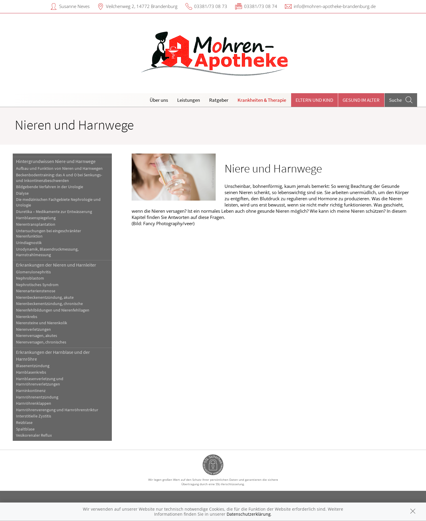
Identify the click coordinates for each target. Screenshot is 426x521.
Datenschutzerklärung (249, 514)
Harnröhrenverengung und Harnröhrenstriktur (57, 409)
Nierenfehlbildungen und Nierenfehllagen (52, 310)
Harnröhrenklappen (33, 403)
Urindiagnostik (29, 242)
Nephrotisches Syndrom (37, 284)
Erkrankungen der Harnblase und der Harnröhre (53, 355)
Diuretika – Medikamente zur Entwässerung (54, 211)
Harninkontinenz (31, 390)
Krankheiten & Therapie (262, 100)
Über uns (159, 100)
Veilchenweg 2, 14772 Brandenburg (142, 6)
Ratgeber (218, 100)
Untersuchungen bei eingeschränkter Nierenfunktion (48, 233)
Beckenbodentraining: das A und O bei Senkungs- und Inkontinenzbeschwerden (59, 177)
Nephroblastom (30, 278)
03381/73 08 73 (210, 6)
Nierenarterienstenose (35, 290)
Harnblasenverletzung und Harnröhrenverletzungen (39, 381)
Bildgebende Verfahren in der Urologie (49, 186)
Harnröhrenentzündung (37, 397)
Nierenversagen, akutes (36, 335)
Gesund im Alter (361, 100)
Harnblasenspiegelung (36, 217)
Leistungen (188, 100)
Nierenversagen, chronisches (41, 342)
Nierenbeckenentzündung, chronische (49, 303)
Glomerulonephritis (33, 272)
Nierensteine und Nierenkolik (41, 322)
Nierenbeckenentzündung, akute (45, 297)
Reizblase (24, 422)
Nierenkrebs (26, 316)
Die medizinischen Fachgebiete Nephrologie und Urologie (58, 202)
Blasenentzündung (32, 365)
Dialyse (22, 193)
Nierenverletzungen (33, 329)
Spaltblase (25, 429)
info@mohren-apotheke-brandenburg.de (335, 6)
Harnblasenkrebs (31, 372)
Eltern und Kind (314, 100)
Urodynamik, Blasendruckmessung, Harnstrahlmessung (47, 252)
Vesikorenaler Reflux (34, 435)
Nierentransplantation (35, 224)
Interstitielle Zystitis (33, 416)
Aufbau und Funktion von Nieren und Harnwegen (59, 168)
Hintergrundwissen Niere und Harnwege (56, 161)
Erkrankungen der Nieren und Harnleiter (56, 265)
